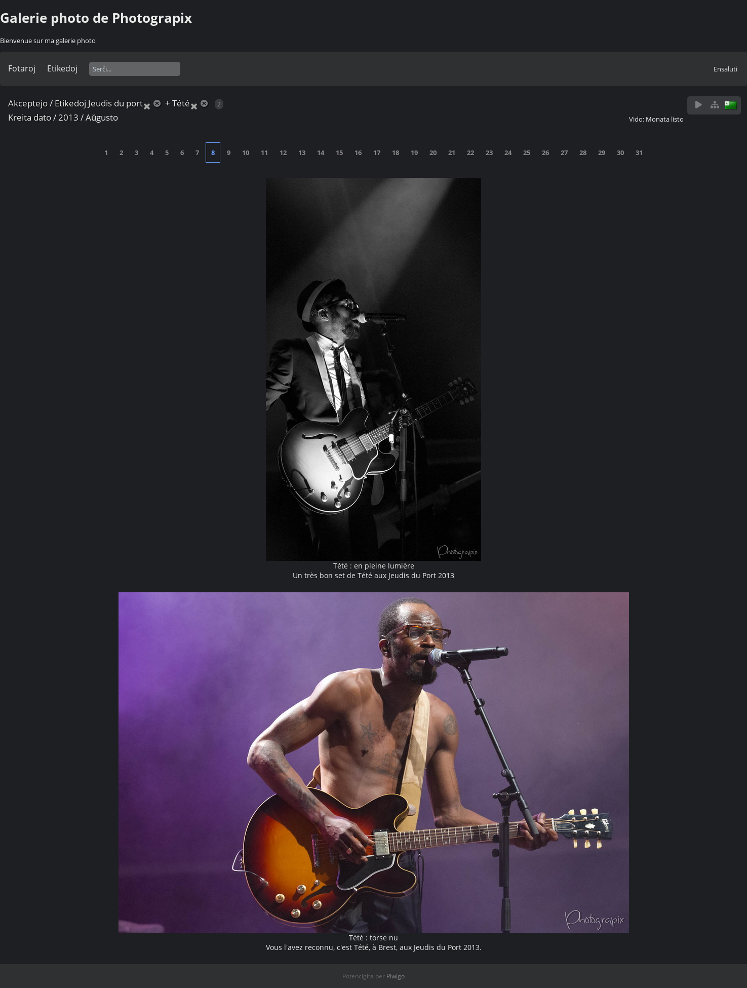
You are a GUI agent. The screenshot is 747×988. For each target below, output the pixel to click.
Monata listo (665, 119)
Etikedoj (62, 68)
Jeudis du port (115, 103)
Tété (181, 103)
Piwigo (395, 976)
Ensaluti (725, 68)
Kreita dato (29, 117)
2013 (68, 117)
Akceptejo (28, 103)
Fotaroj (21, 68)
